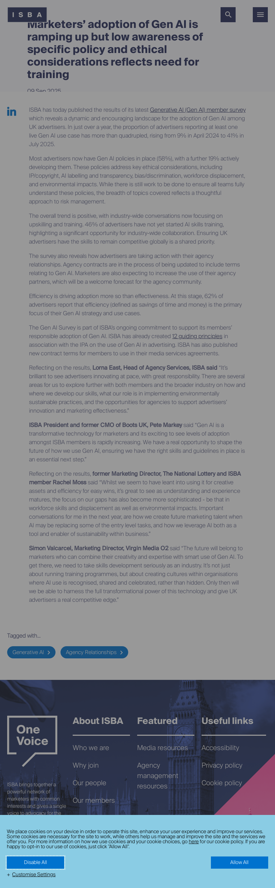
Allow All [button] (239, 862)
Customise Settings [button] (34, 874)
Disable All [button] (35, 862)
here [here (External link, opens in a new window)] (194, 841)
